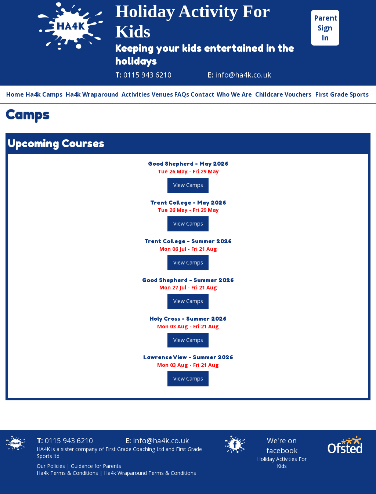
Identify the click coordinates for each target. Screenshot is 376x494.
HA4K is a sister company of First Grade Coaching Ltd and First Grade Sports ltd (119, 452)
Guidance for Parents (96, 465)
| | (116, 469)
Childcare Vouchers (283, 94)
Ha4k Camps (44, 94)
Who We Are (234, 94)
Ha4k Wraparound (92, 94)
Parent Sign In (325, 28)
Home (15, 94)
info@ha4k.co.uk (243, 75)
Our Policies (51, 465)
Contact (202, 94)
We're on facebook (282, 445)
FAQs (181, 94)
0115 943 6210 (147, 75)
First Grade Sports (342, 94)
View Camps (188, 184)
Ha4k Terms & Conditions (67, 472)
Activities (136, 94)
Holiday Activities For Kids (282, 462)
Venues (162, 94)
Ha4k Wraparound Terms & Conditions (150, 472)
